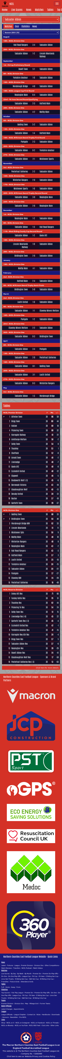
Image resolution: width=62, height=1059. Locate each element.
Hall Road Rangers (21, 45)
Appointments (19, 1009)
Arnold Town (16, 457)
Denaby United (17, 493)
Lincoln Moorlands (18, 527)
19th (5, 264)
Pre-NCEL (22, 1017)
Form (18, 987)
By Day (13, 973)
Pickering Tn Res (17, 607)
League (17, 965)
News (28, 10)
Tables (50, 10)
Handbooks (46, 1014)
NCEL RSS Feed (34, 1025)
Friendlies (4, 981)
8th (4, 73)
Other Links (55, 1025)
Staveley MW (16, 578)
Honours (5, 1017)
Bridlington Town (21, 255)
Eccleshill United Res (19, 625)
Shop (3, 1023)
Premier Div (37, 973)
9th (4, 306)
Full (2, 987)
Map (26, 1003)
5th (4, 120)
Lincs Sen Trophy (7, 979)
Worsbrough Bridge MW (20, 523)
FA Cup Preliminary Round (19, 65)
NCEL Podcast (27, 968)
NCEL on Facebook (38, 1023)
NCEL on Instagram (23, 1023)
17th (5, 184)
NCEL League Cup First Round (21, 90)
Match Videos (38, 968)
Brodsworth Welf (17, 480)
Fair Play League (17, 992)
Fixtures (10, 965)
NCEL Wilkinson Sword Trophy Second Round (28, 193)
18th (5, 40)
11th (5, 231)
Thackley (14, 448)
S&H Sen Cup (34, 979)
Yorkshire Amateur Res (20, 630)
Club (17, 26)
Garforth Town (16, 503)
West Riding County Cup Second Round (25, 231)
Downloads (56, 1014)
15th (5, 82)
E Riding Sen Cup (52, 976)
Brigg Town (15, 421)
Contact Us (31, 1014)
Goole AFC (43, 235)
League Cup (26, 976)
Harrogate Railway (18, 434)
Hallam (14, 425)
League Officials (6, 1014)
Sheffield (15, 453)
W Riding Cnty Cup (47, 979)
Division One (38, 965)
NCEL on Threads (52, 1023)
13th (5, 129)
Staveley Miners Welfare (49, 310)
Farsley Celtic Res (18, 598)
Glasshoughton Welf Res (21, 657)
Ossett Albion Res (18, 652)
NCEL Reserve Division (13, 589)
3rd (4, 167)
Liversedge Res (17, 616)
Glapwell (14, 475)
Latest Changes (6, 1009)
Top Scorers (5, 992)
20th (5, 146)
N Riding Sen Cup (21, 979)
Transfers (16, 968)
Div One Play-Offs (14, 976)
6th (4, 345)
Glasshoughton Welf (19, 489)
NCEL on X (10, 1023)
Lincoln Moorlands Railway (47, 55)
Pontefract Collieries (19, 171)
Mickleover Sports (47, 159)
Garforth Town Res (18, 620)
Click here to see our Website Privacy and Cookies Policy (31, 1056)
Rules (39, 1014)
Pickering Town (17, 430)
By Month (28, 973)
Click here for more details (47, 667)
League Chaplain (20, 1014)
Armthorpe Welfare (18, 439)
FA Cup (34, 976)
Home (5, 10)
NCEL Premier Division (13, 412)
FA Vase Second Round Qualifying (23, 99)
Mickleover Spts (17, 532)
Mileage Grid (34, 1003)
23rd (5, 323)
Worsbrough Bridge (20, 86)
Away (13, 987)
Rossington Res (17, 648)
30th (5, 332)
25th (5, 49)
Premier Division (27, 965)
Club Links (45, 1025)
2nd (5, 277)
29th (5, 107)
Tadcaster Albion (46, 45)
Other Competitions (52, 965)
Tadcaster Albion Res (19, 643)
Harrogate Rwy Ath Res (20, 634)
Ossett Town (23, 69)
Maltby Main (44, 112)
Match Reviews (6, 968)
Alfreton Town (16, 416)
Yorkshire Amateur (20, 77)
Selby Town (15, 444)
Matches (39, 10)
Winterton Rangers (20, 180)
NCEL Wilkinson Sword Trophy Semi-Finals (26, 285)
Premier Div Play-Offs (50, 973)
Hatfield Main (45, 103)
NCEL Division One (16, 40)
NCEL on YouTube (21, 1025)
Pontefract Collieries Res (21, 661)
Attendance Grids (27, 981)
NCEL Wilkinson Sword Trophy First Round (27, 137)
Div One (4, 976)
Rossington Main (21, 94)
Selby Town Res (17, 611)
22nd (5, 99)
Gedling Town (22, 124)
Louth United (22, 302)
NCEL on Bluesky (7, 1025)
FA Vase (41, 976)
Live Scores (16, 10)
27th (5, 154)
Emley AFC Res (16, 593)
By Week (20, 973)
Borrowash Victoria (18, 484)
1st (4, 65)
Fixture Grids (14, 981)
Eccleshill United (18, 471)
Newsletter (14, 1017)
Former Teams (45, 1003)
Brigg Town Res (17, 639)
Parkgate (24, 141)
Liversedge (15, 462)
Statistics (25, 26)
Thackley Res (16, 602)
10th (5, 176)
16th (5, 137)
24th (5, 201)
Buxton (14, 498)
